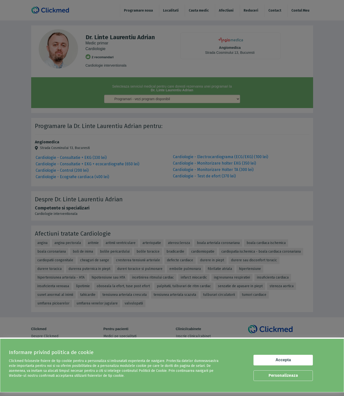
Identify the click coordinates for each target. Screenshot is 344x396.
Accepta (283, 360)
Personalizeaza (283, 375)
